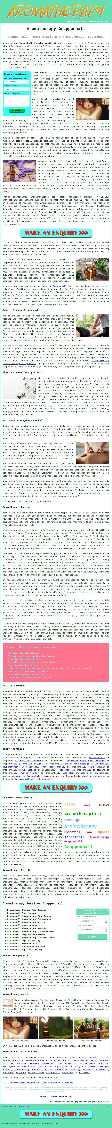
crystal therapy (29, 773)
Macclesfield (87, 1063)
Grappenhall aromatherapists (19, 691)
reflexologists (27, 770)
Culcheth (37, 1070)
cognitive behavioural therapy (86, 761)
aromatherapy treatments (29, 834)
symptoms (67, 79)
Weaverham (78, 1060)
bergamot (43, 164)
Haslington (9, 1066)
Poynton (42, 1066)
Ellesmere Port (26, 1066)
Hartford (91, 1060)
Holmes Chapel (36, 1073)
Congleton (80, 1066)
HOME (69, 22)
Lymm (59, 1063)
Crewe (72, 1057)
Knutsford (8, 1063)
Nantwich (21, 1073)
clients (30, 266)
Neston (68, 1066)
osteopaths (64, 770)
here (28, 897)
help (91, 65)
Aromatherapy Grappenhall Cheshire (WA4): (27, 43)
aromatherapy (47, 55)
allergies (85, 390)
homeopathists (26, 779)
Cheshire (96, 734)
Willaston (17, 1060)
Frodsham (31, 1060)
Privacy (108, 1106)
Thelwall (103, 1060)
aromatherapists (12, 825)
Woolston (48, 1063)
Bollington (56, 1066)
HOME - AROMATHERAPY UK (56, 1096)
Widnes (6, 1060)
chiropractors (51, 776)
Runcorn (61, 1057)
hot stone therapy (54, 767)
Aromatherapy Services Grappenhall (33, 903)
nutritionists (97, 758)
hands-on (38, 156)
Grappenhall (9, 263)
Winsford (88, 1070)
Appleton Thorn (46, 1060)
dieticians (99, 770)
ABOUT (84, 22)
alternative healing (31, 764)
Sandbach (34, 1063)
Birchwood (84, 1073)
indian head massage (77, 764)
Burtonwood (61, 1070)
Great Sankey (21, 1070)
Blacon (48, 1070)
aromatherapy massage (48, 813)
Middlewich (102, 1070)
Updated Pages (24, 1106)
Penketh (7, 1070)
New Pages (13, 1106)
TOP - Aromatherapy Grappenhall (21, 1083)
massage (20, 147)
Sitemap (4, 1106)
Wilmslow (103, 1063)
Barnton (21, 1063)
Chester (104, 1057)
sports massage (11, 776)
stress (82, 393)
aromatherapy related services (51, 734)
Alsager (104, 1066)
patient (7, 248)
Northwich (8, 1073)
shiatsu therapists (93, 776)
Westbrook (67, 1073)
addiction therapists (75, 773)
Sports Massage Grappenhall (58, 1083)
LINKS (76, 22)
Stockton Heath (87, 1057)
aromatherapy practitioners (37, 1057)
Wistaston (70, 1063)
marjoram (56, 164)
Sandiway (75, 1070)
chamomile (43, 167)
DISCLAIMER (103, 22)
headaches (57, 396)
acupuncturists (11, 767)
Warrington (64, 1060)
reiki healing (96, 767)
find (11, 876)
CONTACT (92, 22)
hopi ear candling (31, 761)
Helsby (93, 1066)
